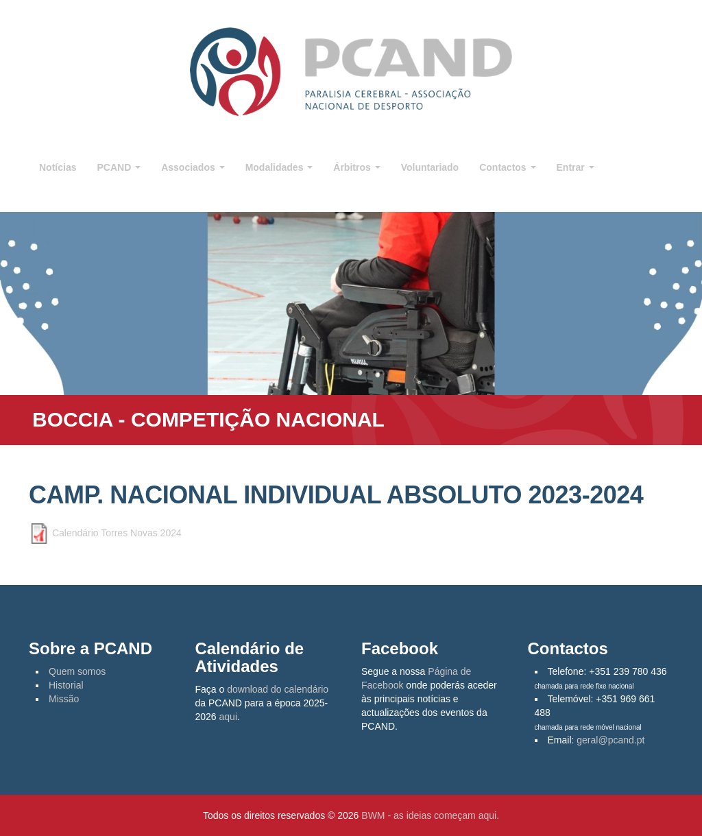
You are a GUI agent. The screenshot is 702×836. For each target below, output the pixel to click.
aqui (228, 716)
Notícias (57, 167)
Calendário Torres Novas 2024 (117, 532)
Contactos (507, 167)
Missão (64, 698)
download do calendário (277, 689)
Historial (66, 685)
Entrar (575, 167)
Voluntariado (430, 167)
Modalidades (279, 167)
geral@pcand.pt (610, 740)
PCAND (119, 167)
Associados (192, 167)
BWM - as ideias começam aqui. (430, 815)
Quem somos (77, 671)
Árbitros (356, 167)
